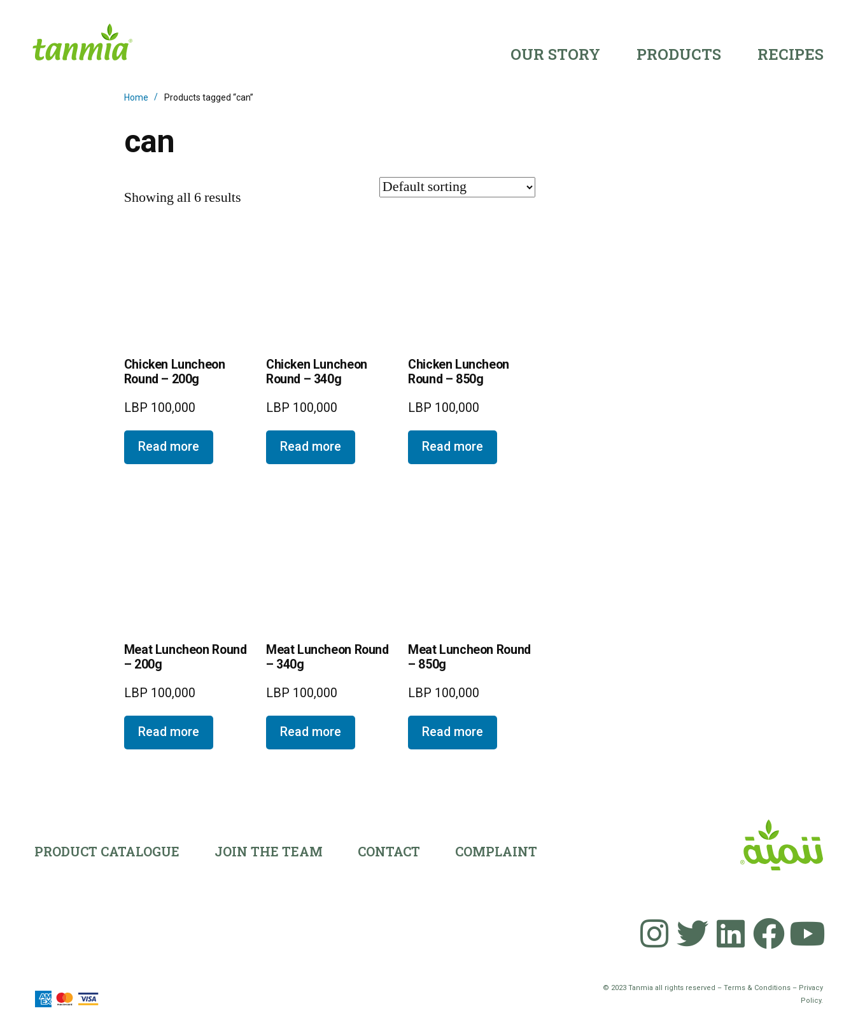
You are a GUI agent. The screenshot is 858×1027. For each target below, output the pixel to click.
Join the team (269, 851)
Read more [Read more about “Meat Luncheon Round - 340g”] (310, 732)
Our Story (555, 54)
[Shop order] (457, 187)
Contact (389, 851)
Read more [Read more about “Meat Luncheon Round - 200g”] (168, 732)
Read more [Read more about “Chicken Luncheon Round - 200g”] (168, 446)
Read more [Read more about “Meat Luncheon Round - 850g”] (452, 732)
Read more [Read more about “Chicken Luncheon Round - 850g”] (452, 446)
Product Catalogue (106, 851)
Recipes (790, 54)
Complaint (496, 851)
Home (136, 97)
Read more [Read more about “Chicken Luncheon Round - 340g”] (310, 446)
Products (678, 54)
